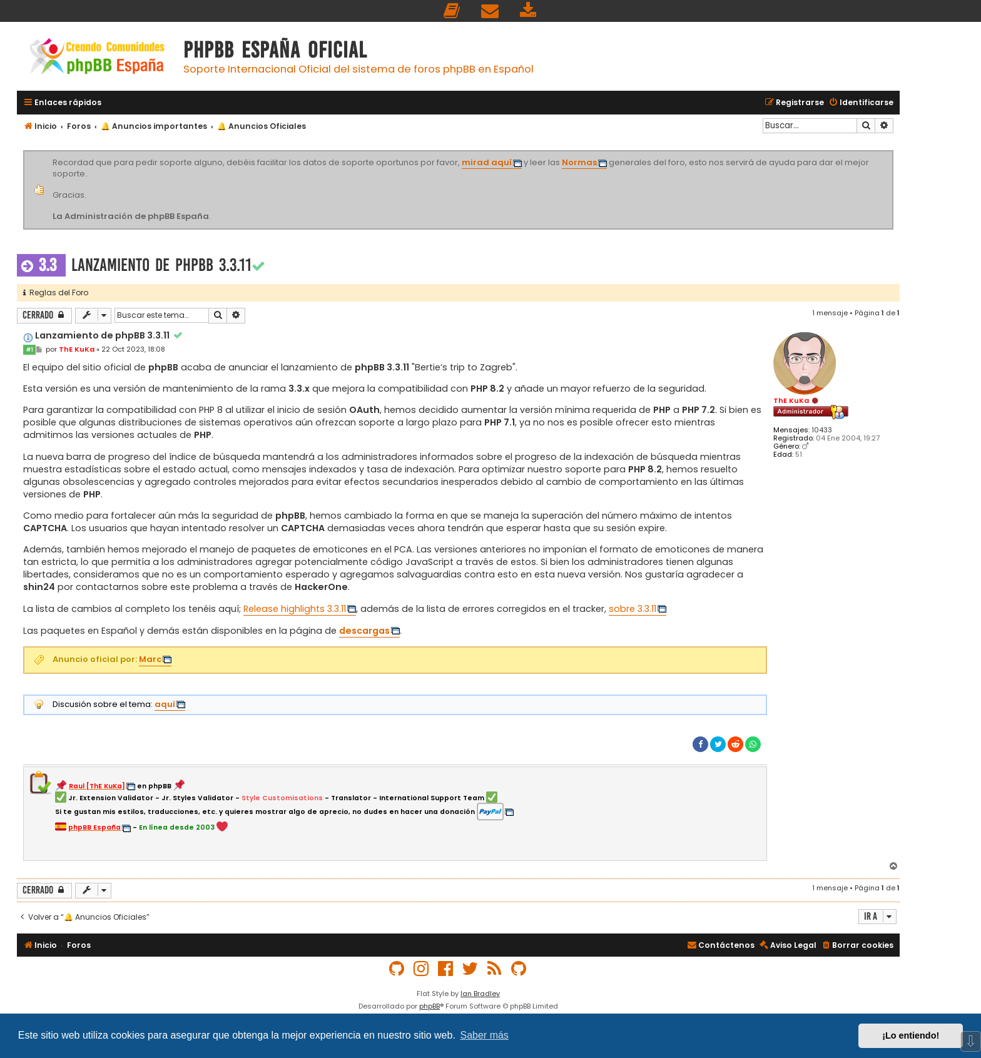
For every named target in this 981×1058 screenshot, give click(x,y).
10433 (821, 430)
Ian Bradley (480, 994)
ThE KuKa (791, 400)
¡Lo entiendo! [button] (910, 1035)
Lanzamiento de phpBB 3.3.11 (161, 265)
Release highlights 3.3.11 (294, 609)
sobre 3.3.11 (632, 609)
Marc (150, 659)
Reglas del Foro (55, 292)
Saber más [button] (484, 1035)
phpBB (429, 1006)
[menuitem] (452, 11)
